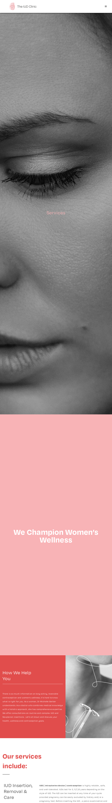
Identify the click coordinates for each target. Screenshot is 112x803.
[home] (23, 6)
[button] (106, 6)
